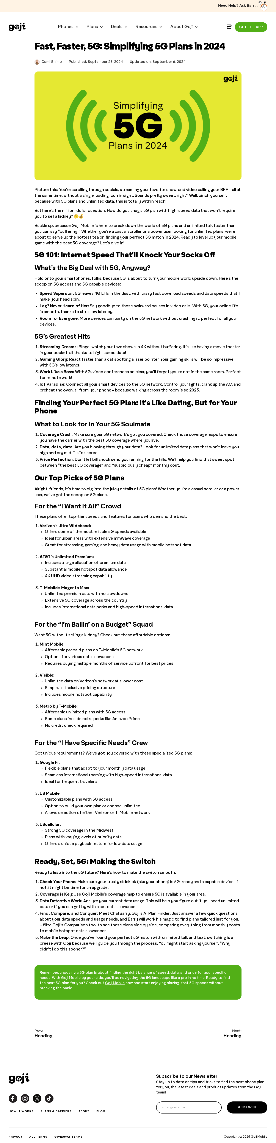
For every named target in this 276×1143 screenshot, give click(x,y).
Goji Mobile (115, 983)
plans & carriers (56, 1111)
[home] (17, 27)
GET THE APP (251, 27)
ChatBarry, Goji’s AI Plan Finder (140, 913)
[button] (66, 27)
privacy (15, 1136)
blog (100, 1111)
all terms (38, 1136)
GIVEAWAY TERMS (68, 1136)
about (83, 1111)
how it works (21, 1111)
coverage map (121, 894)
